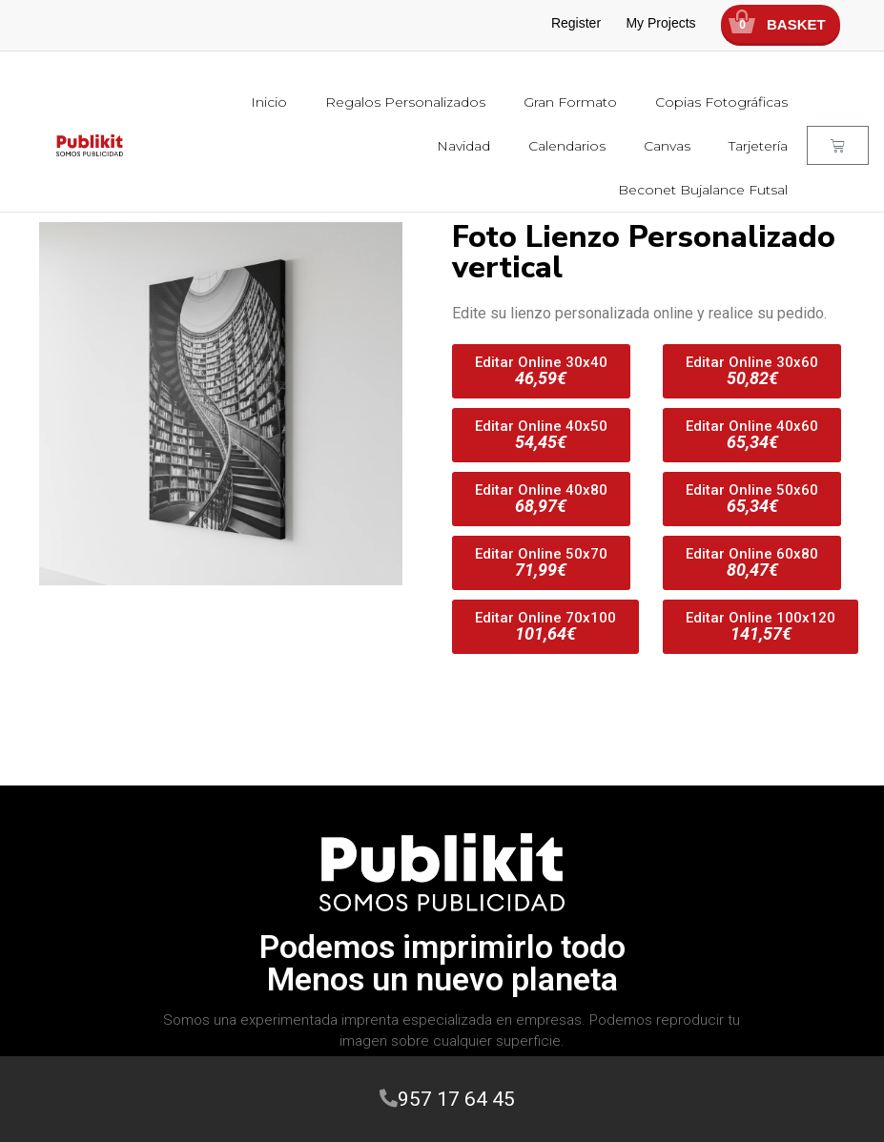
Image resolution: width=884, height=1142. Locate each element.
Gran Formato (570, 102)
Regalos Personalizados (405, 102)
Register (576, 23)
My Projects (660, 23)
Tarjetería (758, 145)
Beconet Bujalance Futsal (703, 189)
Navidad (463, 145)
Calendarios (567, 145)
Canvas (667, 145)
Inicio (269, 102)
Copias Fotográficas (721, 102)
